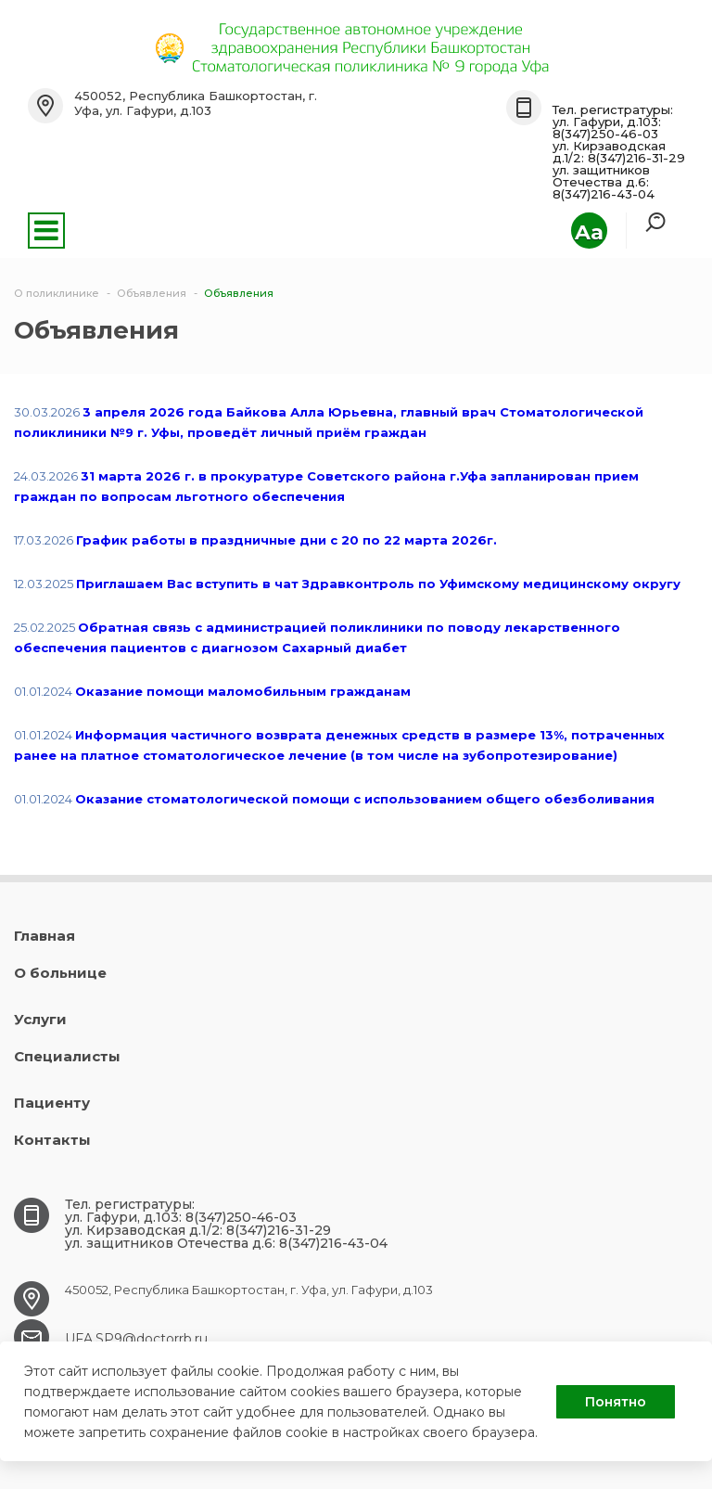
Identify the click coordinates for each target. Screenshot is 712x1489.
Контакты (52, 1140)
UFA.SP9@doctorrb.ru (136, 1338)
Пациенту (52, 1102)
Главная (44, 935)
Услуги (40, 1019)
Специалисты (67, 1056)
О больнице (60, 973)
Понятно (615, 1401)
